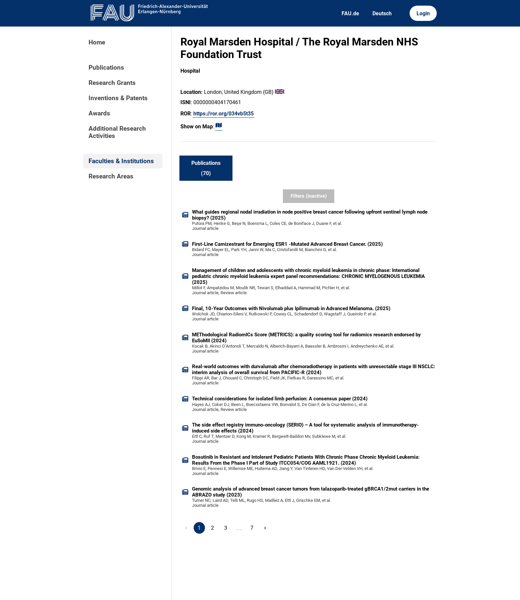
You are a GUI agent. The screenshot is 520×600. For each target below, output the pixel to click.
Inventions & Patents (118, 98)
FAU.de (350, 13)
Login (423, 13)
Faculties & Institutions (121, 161)
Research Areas (111, 176)
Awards (99, 113)
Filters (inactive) (309, 196)
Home (97, 42)
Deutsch (382, 13)
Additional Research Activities (117, 132)
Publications (106, 67)
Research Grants (112, 83)
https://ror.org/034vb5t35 (223, 113)
